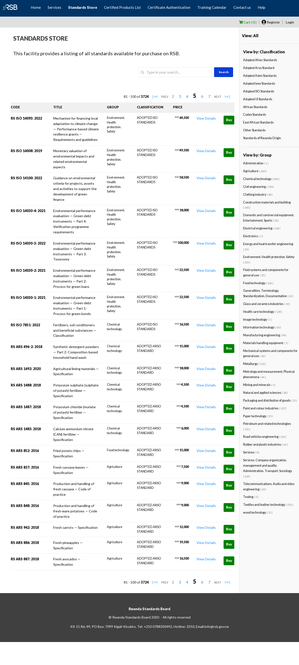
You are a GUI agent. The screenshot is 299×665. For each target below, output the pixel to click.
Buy (229, 120)
